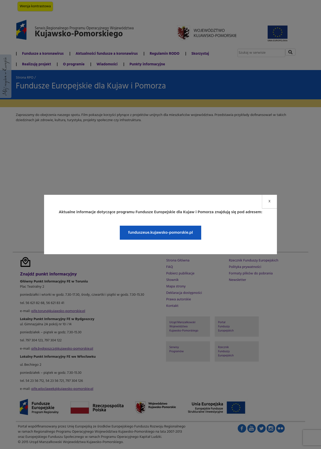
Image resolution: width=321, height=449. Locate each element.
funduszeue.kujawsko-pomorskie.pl (160, 232)
